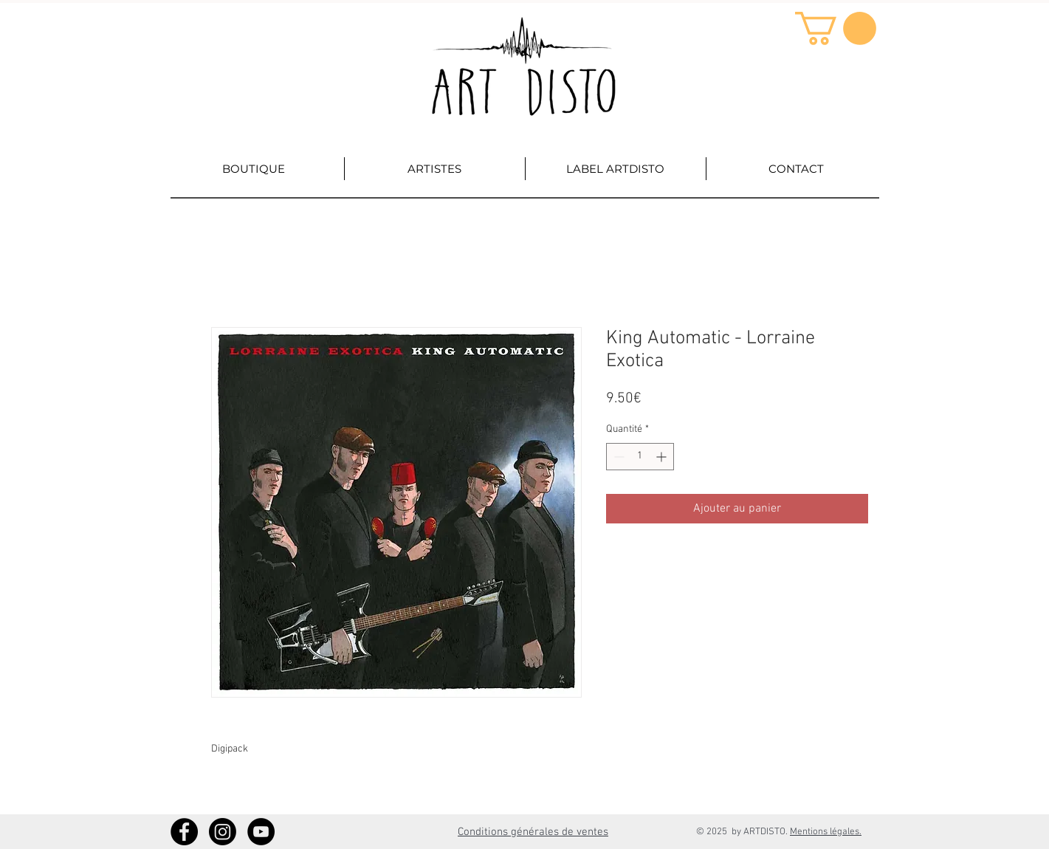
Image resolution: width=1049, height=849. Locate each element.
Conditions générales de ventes (533, 832)
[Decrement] (617, 457)
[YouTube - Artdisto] (261, 831)
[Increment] (662, 457)
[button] (835, 28)
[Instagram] (222, 831)
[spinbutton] (640, 457)
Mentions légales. (825, 832)
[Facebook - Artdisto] (184, 831)
